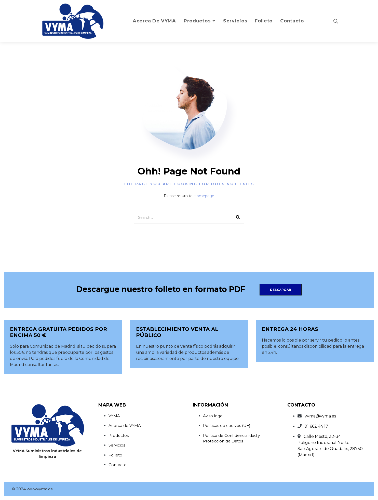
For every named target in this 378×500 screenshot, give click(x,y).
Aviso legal (213, 415)
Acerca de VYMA (125, 425)
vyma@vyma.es (320, 416)
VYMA (114, 415)
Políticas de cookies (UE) (226, 425)
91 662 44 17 (316, 426)
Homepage (204, 196)
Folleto (115, 455)
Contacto (118, 464)
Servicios (117, 445)
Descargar (280, 290)
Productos (119, 435)
